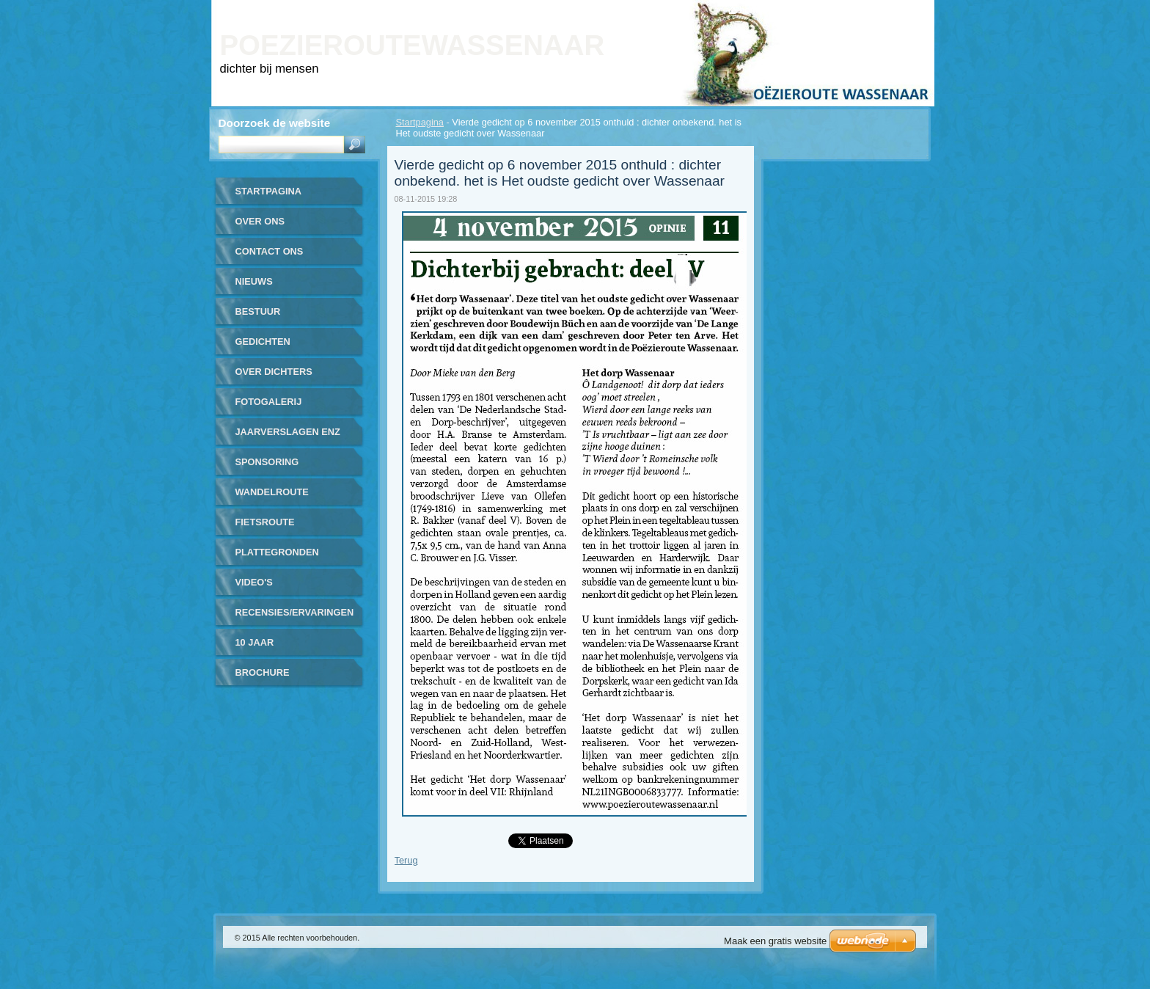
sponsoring (267, 461)
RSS (907, 9)
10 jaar (254, 642)
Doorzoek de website (275, 123)
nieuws (254, 281)
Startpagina (420, 122)
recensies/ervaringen (294, 612)
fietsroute (265, 522)
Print (819, 9)
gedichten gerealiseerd (272, 346)
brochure (262, 672)
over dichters (273, 371)
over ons (260, 221)
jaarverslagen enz (287, 431)
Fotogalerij (268, 401)
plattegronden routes (277, 557)
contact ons (269, 251)
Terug (406, 860)
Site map (864, 9)
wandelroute (272, 491)
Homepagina (765, 9)
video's (254, 582)
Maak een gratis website (775, 940)
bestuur (258, 311)
